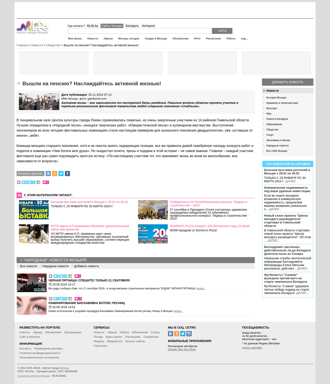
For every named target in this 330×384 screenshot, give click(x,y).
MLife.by (92, 26)
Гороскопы (100, 345)
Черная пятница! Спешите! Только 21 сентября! (89, 280)
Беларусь (132, 26)
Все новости (28, 266)
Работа (231, 38)
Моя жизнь (75, 38)
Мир (268, 113)
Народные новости (277, 145)
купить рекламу (252, 347)
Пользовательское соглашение (39, 357)
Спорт (269, 134)
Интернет (148, 26)
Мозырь (64, 368)
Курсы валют (114, 336)
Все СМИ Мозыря (276, 150)
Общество (272, 129)
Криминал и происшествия (282, 102)
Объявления (180, 38)
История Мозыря (276, 97)
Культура (271, 108)
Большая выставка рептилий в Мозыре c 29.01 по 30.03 (287, 171)
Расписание (213, 38)
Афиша (108, 38)
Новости (92, 38)
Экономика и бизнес (278, 140)
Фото (197, 38)
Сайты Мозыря (112, 26)
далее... (292, 181)
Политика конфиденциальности (40, 353)
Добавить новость (288, 82)
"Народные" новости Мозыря (55, 260)
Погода (98, 336)
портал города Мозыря (33, 31)
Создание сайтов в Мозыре (34, 375)
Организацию (72, 332)
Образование (274, 124)
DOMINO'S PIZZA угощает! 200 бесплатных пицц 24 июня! (210, 226)
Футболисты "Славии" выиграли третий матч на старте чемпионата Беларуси (285, 278)
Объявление (53, 332)
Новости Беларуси (277, 118)
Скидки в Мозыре (156, 38)
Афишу (37, 332)
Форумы (99, 341)
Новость (25, 332)
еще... (244, 38)
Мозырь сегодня (128, 38)
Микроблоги (114, 341)
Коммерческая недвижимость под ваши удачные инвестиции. (287, 189)
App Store (190, 349)
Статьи (155, 332)
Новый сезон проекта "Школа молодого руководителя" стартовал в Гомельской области (286, 221)
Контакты (25, 348)
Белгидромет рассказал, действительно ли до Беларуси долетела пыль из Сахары (287, 250)
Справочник (151, 336)
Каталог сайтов (135, 341)
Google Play (175, 349)
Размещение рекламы (48, 348)
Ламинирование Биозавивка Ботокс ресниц (86, 303)
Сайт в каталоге (30, 336)
